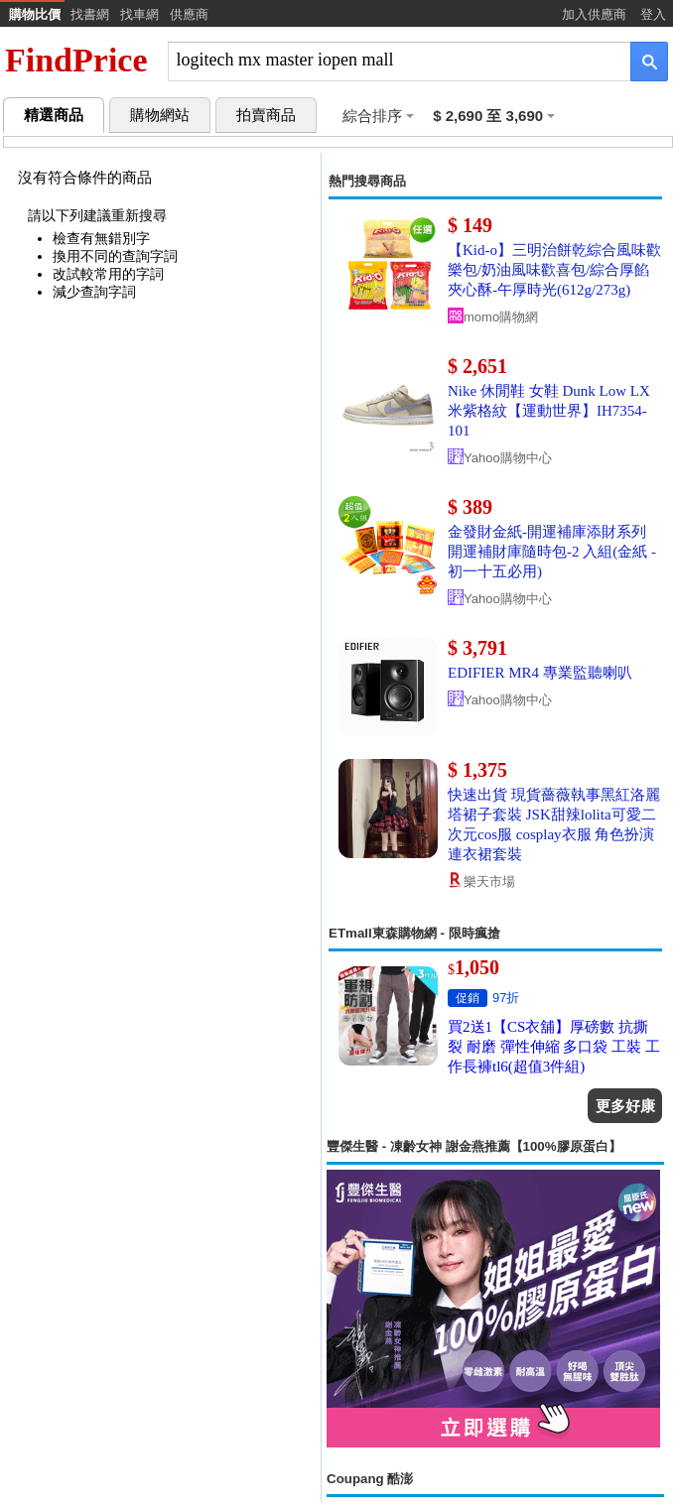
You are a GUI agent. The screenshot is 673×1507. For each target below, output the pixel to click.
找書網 (89, 14)
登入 (653, 14)
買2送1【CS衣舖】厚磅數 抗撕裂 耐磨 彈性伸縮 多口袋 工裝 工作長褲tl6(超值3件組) (554, 1046)
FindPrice (76, 60)
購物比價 (35, 14)
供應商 (189, 14)
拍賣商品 (266, 115)
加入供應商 (594, 14)
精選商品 (53, 115)
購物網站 (160, 115)
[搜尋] (386, 60)
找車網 (139, 14)
